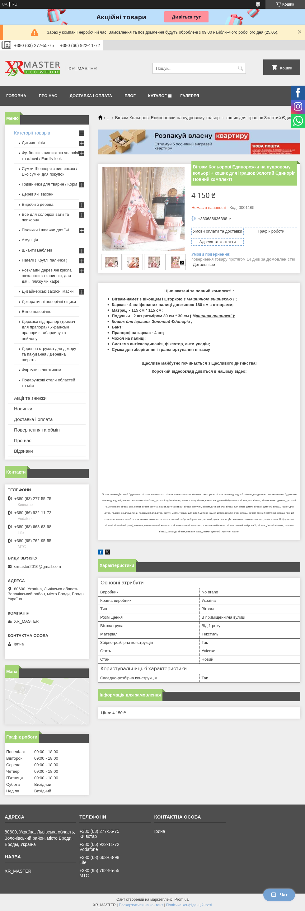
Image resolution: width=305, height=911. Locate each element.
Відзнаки (23, 451)
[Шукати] (240, 68)
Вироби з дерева (38, 204)
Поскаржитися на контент (141, 905)
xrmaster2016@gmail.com (37, 566)
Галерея (189, 95)
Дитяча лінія (33, 142)
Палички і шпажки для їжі (45, 230)
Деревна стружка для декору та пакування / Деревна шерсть (49, 354)
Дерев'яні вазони (38, 194)
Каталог (157, 95)
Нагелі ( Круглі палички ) (44, 260)
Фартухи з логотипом (41, 369)
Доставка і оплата (91, 95)
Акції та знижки (30, 398)
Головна (16, 95)
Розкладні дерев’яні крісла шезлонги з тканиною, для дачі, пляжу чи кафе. (47, 276)
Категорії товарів (32, 132)
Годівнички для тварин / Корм (49, 184)
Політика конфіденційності (189, 905)
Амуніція (30, 240)
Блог (130, 95)
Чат (279, 895)
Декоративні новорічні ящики (49, 301)
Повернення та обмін (37, 429)
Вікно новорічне (36, 311)
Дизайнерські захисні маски (47, 291)
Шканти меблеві (37, 250)
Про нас (48, 95)
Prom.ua (182, 899)
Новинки (23, 408)
